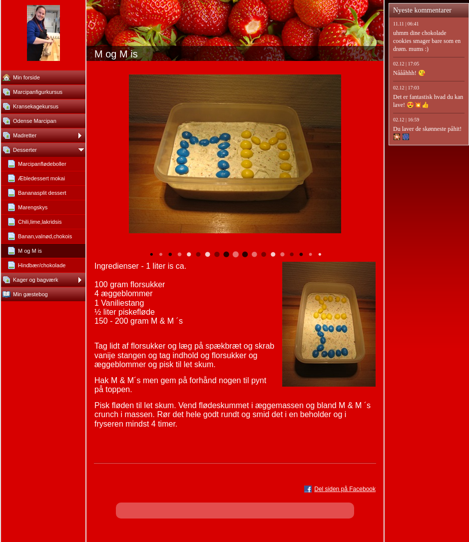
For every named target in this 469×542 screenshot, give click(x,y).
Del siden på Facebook (345, 489)
